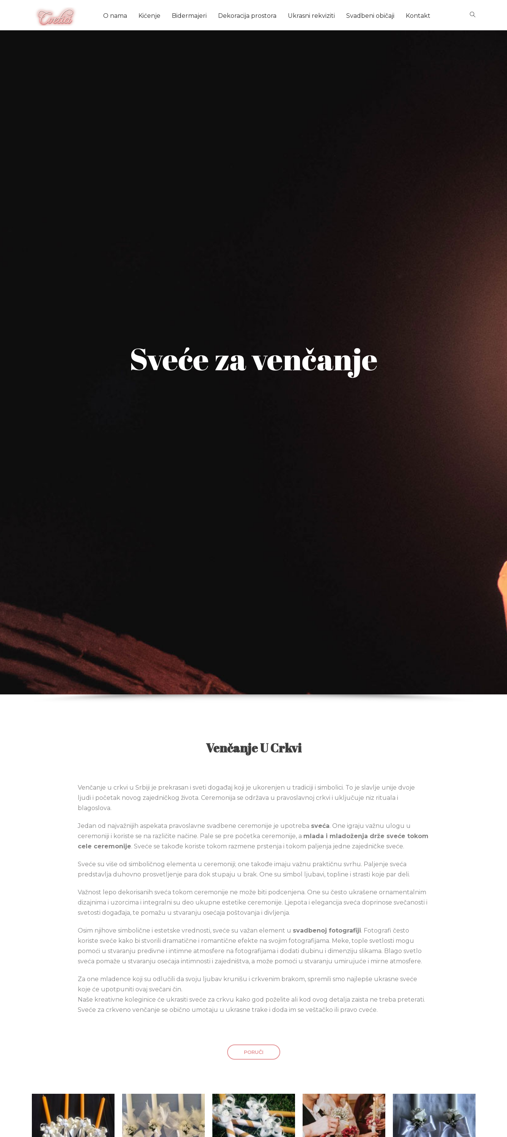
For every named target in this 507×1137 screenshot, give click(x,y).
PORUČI (254, 1052)
